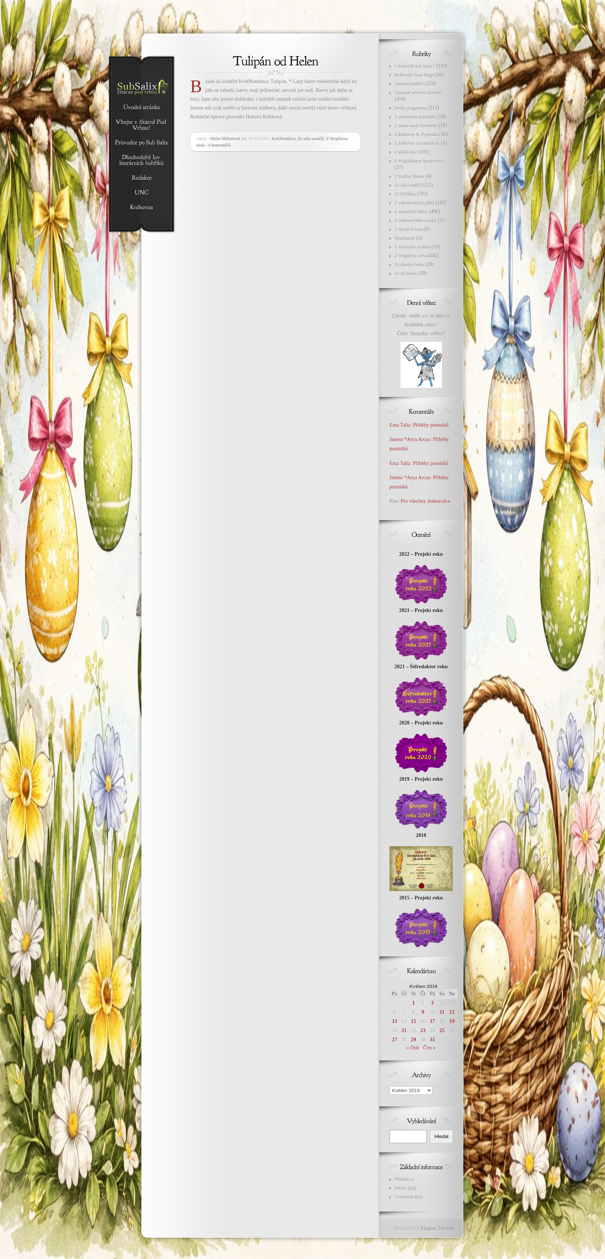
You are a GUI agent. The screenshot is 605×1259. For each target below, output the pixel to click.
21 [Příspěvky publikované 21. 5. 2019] (404, 1030)
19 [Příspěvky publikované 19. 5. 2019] (451, 1021)
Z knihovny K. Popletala (416, 134)
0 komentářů (220, 145)
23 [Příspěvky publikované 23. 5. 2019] (422, 1030)
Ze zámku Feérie (409, 264)
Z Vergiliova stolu (410, 255)
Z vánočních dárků (411, 211)
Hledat (441, 1136)
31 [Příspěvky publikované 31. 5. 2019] (432, 1039)
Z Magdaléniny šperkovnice (419, 161)
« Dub (413, 1048)
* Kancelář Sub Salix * (415, 66)
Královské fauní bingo (414, 75)
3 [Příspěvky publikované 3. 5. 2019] (432, 1003)
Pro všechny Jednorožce (426, 501)
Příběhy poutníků (431, 425)
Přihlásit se (404, 1179)
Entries (405, 1188)
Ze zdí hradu (406, 273)
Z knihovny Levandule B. (417, 143)
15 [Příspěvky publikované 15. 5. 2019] (413, 1021)
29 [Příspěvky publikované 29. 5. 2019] (413, 1039)
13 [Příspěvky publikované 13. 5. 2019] (394, 1021)
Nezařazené (405, 238)
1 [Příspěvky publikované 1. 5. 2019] (413, 1003)
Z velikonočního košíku (415, 220)
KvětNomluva (284, 138)
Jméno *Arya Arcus (410, 439)
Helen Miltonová (225, 138)
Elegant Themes (437, 1228)
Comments (409, 1196)
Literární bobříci (409, 83)
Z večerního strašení (412, 247)
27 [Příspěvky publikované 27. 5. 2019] (394, 1039)
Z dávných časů (408, 229)
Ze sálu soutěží (311, 138)
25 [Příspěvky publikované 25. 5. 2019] (442, 1030)
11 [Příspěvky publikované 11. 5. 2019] (441, 1012)
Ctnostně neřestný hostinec (418, 92)
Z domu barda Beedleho (416, 125)
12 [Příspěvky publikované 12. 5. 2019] (451, 1012)
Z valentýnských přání (414, 202)
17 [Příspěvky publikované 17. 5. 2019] (432, 1021)
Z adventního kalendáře (415, 116)
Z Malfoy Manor (409, 176)
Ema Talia (400, 425)
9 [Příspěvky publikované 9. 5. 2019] (423, 1012)
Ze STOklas (405, 194)
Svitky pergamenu (411, 108)
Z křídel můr (406, 152)
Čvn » (429, 1048)
